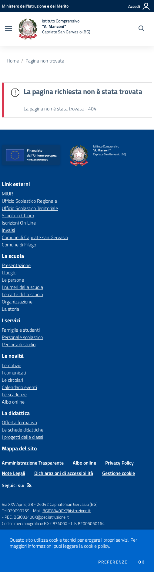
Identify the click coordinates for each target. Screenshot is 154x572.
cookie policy (96, 546)
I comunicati (14, 372)
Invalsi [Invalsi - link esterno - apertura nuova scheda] (8, 230)
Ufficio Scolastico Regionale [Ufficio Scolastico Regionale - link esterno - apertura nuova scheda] (29, 201)
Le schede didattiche (22, 429)
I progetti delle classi (22, 437)
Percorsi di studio (18, 344)
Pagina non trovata (44, 60)
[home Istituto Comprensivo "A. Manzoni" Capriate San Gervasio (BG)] (54, 29)
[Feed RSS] (29, 485)
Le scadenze (14, 394)
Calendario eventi (19, 387)
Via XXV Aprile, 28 (17, 504)
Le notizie (11, 365)
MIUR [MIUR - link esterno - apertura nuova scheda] (7, 193)
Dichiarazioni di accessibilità (63, 473)
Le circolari (12, 380)
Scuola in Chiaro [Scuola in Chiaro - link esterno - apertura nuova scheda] (18, 215)
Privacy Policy (119, 462)
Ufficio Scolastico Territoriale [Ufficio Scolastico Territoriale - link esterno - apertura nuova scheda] (30, 208)
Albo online (13, 401)
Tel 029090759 (15, 510)
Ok (141, 562)
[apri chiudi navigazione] (8, 29)
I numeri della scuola (22, 287)
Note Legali (13, 473)
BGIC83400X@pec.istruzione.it (41, 517)
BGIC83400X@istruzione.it (66, 510)
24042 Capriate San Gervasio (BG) (67, 504)
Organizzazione (17, 301)
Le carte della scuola (22, 294)
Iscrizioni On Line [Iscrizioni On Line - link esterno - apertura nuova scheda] (19, 222)
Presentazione (16, 265)
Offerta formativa (19, 422)
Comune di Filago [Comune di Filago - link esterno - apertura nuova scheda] (19, 244)
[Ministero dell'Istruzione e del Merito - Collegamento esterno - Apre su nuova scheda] (35, 6)
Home (13, 60)
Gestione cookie (118, 473)
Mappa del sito (19, 448)
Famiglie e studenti (21, 329)
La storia (10, 309)
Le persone (13, 279)
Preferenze (112, 562)
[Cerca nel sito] (141, 29)
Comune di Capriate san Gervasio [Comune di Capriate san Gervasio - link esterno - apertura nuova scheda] (35, 237)
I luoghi (9, 272)
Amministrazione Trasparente (33, 462)
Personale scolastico (22, 337)
